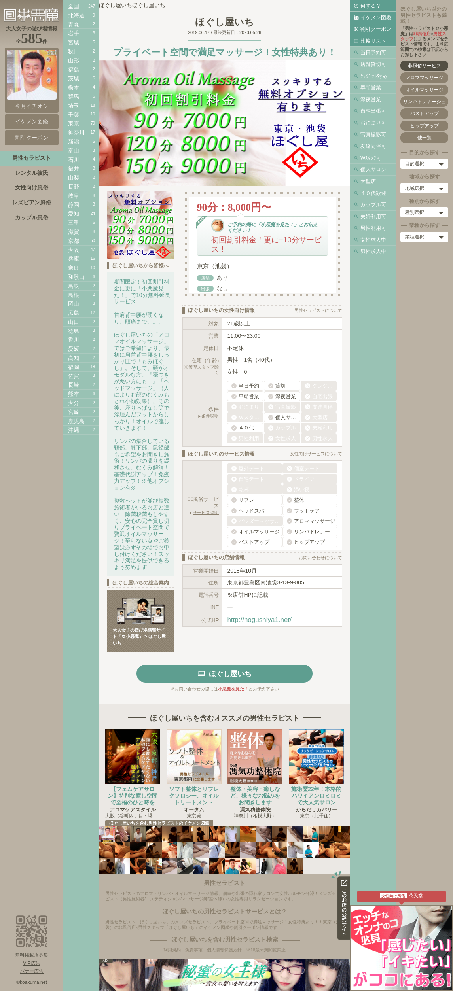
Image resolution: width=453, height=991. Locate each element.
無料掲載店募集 (31, 955)
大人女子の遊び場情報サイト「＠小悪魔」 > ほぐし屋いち (139, 637)
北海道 (76, 15)
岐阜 (73, 196)
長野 (73, 186)
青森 (73, 24)
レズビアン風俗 (31, 202)
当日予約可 (373, 52)
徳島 (73, 331)
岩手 (73, 33)
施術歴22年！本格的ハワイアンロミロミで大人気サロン (316, 796)
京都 (73, 241)
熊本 (73, 394)
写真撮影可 (373, 135)
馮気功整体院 (255, 810)
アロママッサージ (425, 77)
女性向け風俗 (31, 187)
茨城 (73, 78)
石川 (73, 160)
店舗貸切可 (373, 64)
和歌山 (76, 277)
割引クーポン (375, 29)
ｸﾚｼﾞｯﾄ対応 (373, 76)
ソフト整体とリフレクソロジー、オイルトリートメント (194, 796)
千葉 (73, 115)
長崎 (73, 385)
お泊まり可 (373, 123)
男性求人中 (373, 251)
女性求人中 (373, 240)
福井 (73, 168)
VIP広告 (31, 963)
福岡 (73, 367)
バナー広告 (32, 971)
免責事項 (194, 950)
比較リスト (373, 41)
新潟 (73, 141)
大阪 (73, 250)
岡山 (73, 304)
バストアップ (424, 113)
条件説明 (210, 416)
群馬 (73, 96)
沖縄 (73, 430)
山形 (73, 60)
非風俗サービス (424, 65)
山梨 (73, 177)
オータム (194, 810)
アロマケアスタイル (133, 810)
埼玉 (73, 105)
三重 (73, 222)
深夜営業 (370, 99)
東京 (73, 123)
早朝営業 (370, 88)
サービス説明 (206, 512)
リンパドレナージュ (424, 101)
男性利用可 (373, 228)
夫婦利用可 (373, 216)
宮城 (73, 42)
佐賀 (73, 376)
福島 (73, 69)
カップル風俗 (31, 217)
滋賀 (73, 232)
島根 (73, 295)
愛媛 (73, 349)
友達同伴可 (373, 146)
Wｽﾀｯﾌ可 (370, 158)
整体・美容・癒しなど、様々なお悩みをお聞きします (255, 796)
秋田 (73, 51)
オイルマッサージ (425, 90)
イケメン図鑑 (375, 18)
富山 (73, 151)
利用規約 (172, 950)
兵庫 (73, 258)
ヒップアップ (424, 126)
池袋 (221, 266)
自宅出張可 (373, 111)
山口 (73, 322)
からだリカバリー (316, 810)
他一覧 (424, 137)
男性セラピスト (31, 158)
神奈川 (76, 132)
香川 (73, 340)
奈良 (73, 268)
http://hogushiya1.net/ (259, 620)
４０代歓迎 (373, 193)
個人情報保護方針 (224, 950)
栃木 (73, 87)
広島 (73, 313)
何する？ (370, 6)
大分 (73, 403)
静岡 (73, 205)
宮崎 (73, 412)
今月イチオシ (32, 79)
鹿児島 (76, 421)
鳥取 (73, 286)
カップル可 (373, 205)
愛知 (73, 213)
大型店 (368, 181)
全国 (73, 6)
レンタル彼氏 (31, 173)
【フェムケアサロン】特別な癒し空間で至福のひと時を (132, 796)
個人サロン (373, 169)
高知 (73, 358)
